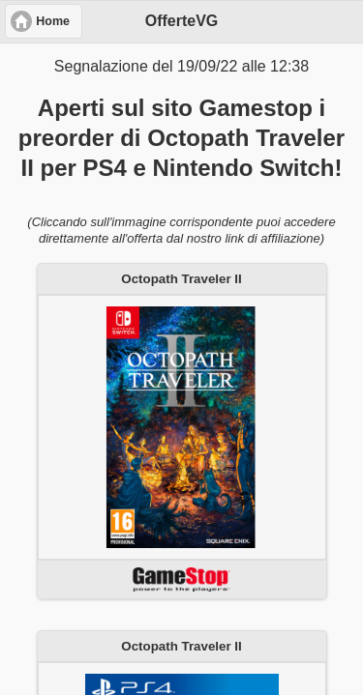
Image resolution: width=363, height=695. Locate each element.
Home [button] (53, 21)
